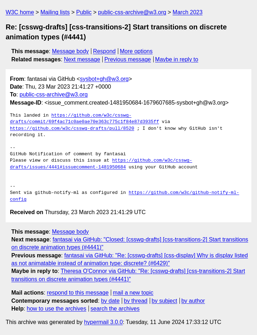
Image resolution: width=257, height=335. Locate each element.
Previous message (127, 59)
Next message (82, 59)
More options (136, 51)
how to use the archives (56, 309)
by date (110, 301)
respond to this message (77, 293)
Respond (104, 51)
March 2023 (188, 12)
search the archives (115, 309)
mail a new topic (133, 293)
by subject (164, 301)
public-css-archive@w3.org (132, 12)
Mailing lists (55, 12)
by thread (136, 301)
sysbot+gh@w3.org (104, 79)
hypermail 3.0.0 (103, 322)
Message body (70, 51)
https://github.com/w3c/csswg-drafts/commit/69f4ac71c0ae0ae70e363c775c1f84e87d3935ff (84, 118)
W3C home (20, 12)
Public (84, 12)
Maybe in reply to (176, 59)
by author (193, 301)
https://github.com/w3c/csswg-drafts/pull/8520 (72, 128)
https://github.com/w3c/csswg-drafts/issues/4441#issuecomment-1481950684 (101, 163)
